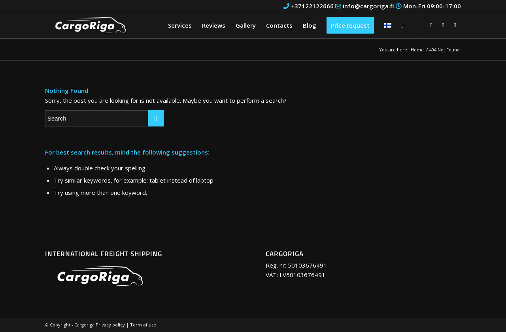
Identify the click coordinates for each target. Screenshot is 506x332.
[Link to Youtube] (443, 25)
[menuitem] (180, 25)
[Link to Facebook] (431, 25)
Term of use (143, 325)
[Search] (402, 25)
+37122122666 (308, 6)
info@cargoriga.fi (364, 6)
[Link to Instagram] (455, 25)
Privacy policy (110, 325)
